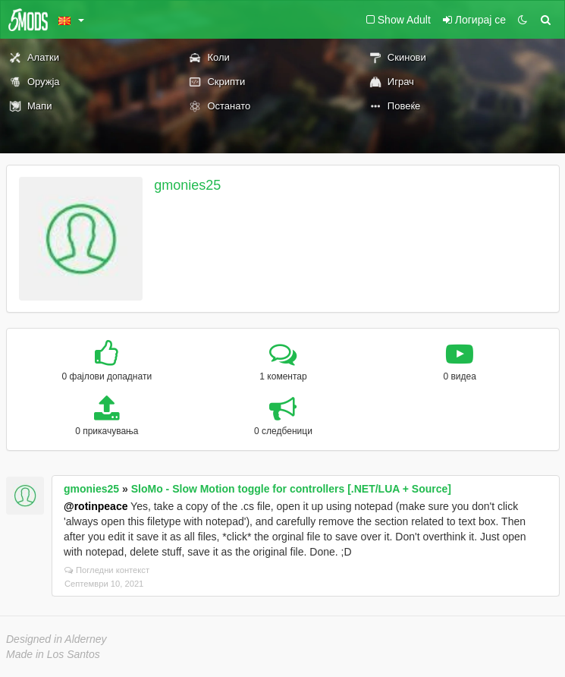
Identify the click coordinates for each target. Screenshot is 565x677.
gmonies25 (187, 185)
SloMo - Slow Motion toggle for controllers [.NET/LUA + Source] (291, 489)
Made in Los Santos (53, 654)
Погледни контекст (106, 570)
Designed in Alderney (56, 639)
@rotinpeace (95, 506)
